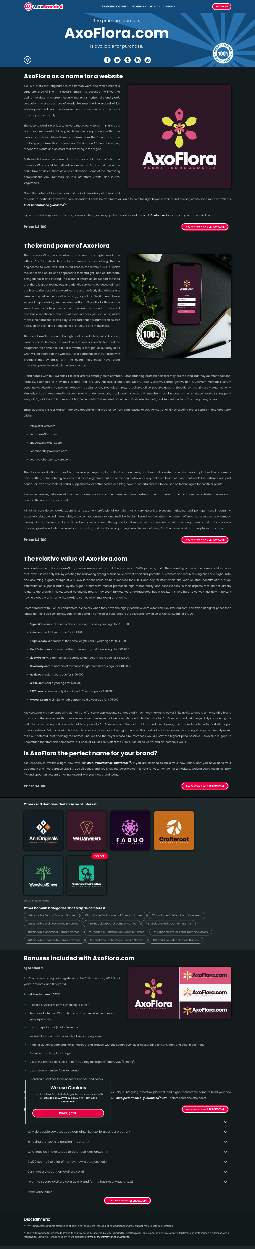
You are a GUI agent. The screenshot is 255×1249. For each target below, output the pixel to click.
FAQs (80, 1224)
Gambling (31, 1224)
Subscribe (221, 1226)
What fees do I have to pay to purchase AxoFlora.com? (68, 1099)
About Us (83, 1217)
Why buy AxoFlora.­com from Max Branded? (59, 1069)
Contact (169, 6)
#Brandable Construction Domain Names (120, 879)
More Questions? (40, 1139)
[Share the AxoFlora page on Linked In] (138, 60)
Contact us (157, 215)
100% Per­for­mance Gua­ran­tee (109, 763)
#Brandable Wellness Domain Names (54, 870)
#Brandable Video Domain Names (183, 887)
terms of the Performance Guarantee (108, 1184)
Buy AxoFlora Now (196, 226)
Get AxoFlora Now (196, 1056)
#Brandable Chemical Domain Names (55, 879)
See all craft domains (36, 847)
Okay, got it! (68, 1113)
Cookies (82, 1244)
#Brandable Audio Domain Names (175, 870)
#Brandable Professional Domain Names (188, 879)
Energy (29, 1231)
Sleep (28, 1244)
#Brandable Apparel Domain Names (116, 870)
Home (81, 1211)
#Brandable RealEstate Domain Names (56, 887)
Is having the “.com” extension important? (58, 1089)
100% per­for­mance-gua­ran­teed (139, 1045)
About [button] (153, 6)
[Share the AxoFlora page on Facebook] (107, 60)
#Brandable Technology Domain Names (121, 887)
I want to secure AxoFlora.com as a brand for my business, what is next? (80, 1129)
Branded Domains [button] (114, 6)
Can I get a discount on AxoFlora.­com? (56, 1119)
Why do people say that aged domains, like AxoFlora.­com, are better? (79, 1079)
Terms (81, 1231)
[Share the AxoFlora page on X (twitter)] (117, 60)
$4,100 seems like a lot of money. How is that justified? (67, 1109)
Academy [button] (138, 6)
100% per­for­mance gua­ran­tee (45, 205)
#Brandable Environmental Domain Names (118, 862)
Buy (222, 6)
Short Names (33, 1211)
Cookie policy (52, 1097)
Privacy (82, 1237)
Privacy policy (69, 1097)
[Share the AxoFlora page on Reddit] (148, 60)
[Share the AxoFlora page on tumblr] (127, 60)
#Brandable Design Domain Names (53, 862)
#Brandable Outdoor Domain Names (183, 862)
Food (27, 1237)
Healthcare (32, 1217)
